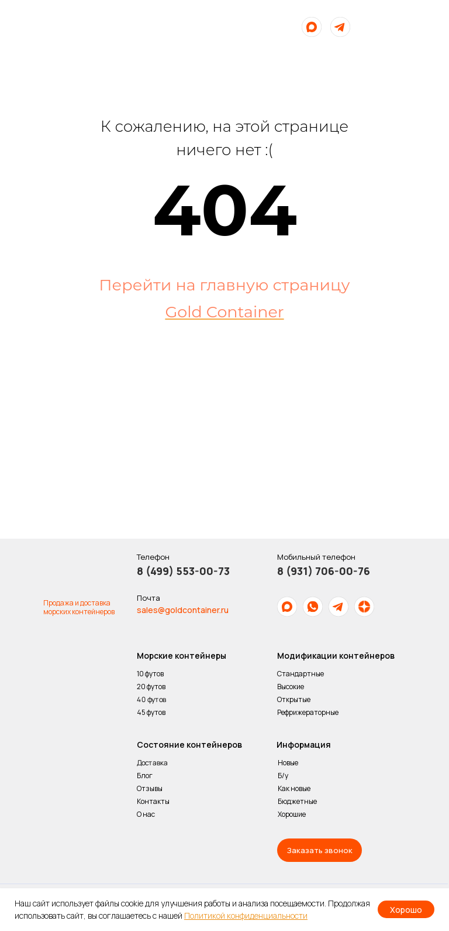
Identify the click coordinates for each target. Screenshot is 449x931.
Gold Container (224, 311)
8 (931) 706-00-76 (323, 571)
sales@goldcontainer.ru (183, 609)
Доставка (152, 763)
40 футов (151, 699)
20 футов (151, 687)
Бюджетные (297, 801)
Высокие (290, 687)
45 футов (151, 712)
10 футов (150, 674)
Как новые (294, 788)
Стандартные (300, 674)
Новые (288, 763)
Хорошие (292, 814)
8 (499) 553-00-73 (183, 571)
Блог (145, 776)
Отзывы (150, 788)
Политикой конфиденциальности (246, 915)
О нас (146, 814)
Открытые (293, 699)
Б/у (283, 776)
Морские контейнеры (181, 655)
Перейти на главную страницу (224, 285)
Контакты (153, 801)
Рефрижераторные (308, 712)
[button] (319, 850)
